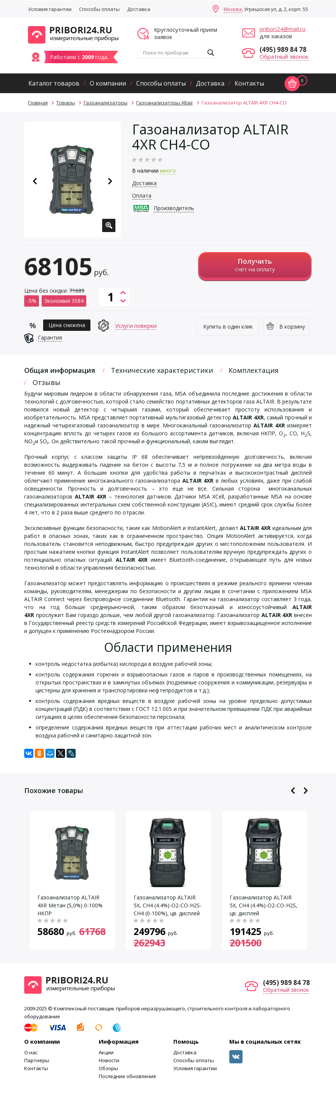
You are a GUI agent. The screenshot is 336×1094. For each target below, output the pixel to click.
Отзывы (47, 382)
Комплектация (253, 370)
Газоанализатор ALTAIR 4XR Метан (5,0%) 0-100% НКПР (70, 905)
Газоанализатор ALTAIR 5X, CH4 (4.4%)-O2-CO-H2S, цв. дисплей (263, 905)
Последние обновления (127, 1076)
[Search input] (173, 52)
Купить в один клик (228, 326)
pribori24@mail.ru (282, 29)
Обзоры (108, 1068)
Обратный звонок (284, 56)
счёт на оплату (255, 265)
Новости (109, 1060)
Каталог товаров (53, 83)
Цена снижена (66, 325)
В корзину (292, 326)
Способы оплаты (99, 9)
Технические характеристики (162, 370)
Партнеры (36, 1060)
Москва (233, 9)
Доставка (138, 9)
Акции (106, 1052)
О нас (30, 1052)
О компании (108, 83)
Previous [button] (35, 181)
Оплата (141, 195)
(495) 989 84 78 (283, 49)
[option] (72, 179)
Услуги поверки (136, 325)
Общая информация (59, 370)
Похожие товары (53, 790)
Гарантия (50, 337)
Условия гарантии (50, 9)
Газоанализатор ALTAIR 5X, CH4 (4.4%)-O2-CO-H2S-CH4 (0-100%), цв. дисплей (168, 905)
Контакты (249, 83)
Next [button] (110, 181)
